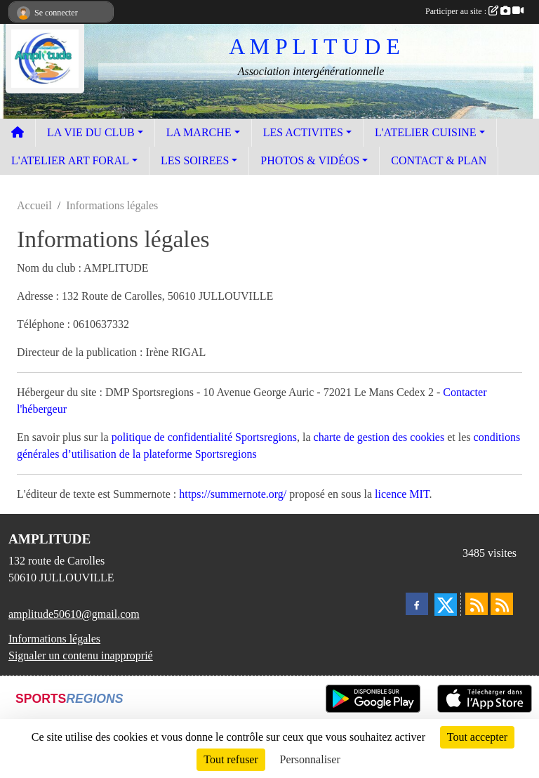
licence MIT (402, 494)
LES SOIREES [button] (195, 160)
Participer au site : (474, 11)
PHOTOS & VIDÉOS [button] (309, 160)
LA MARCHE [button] (199, 132)
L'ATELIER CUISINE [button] (426, 132)
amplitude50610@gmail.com (74, 614)
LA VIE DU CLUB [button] (91, 132)
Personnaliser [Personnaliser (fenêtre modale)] (310, 759)
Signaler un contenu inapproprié (80, 655)
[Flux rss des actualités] (476, 604)
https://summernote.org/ (232, 494)
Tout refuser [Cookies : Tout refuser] (231, 759)
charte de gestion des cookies (379, 437)
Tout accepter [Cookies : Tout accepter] (477, 737)
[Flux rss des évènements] (502, 604)
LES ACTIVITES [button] (303, 132)
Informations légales (54, 639)
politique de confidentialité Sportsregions (204, 437)
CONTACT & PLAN (438, 160)
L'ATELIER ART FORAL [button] (70, 160)
